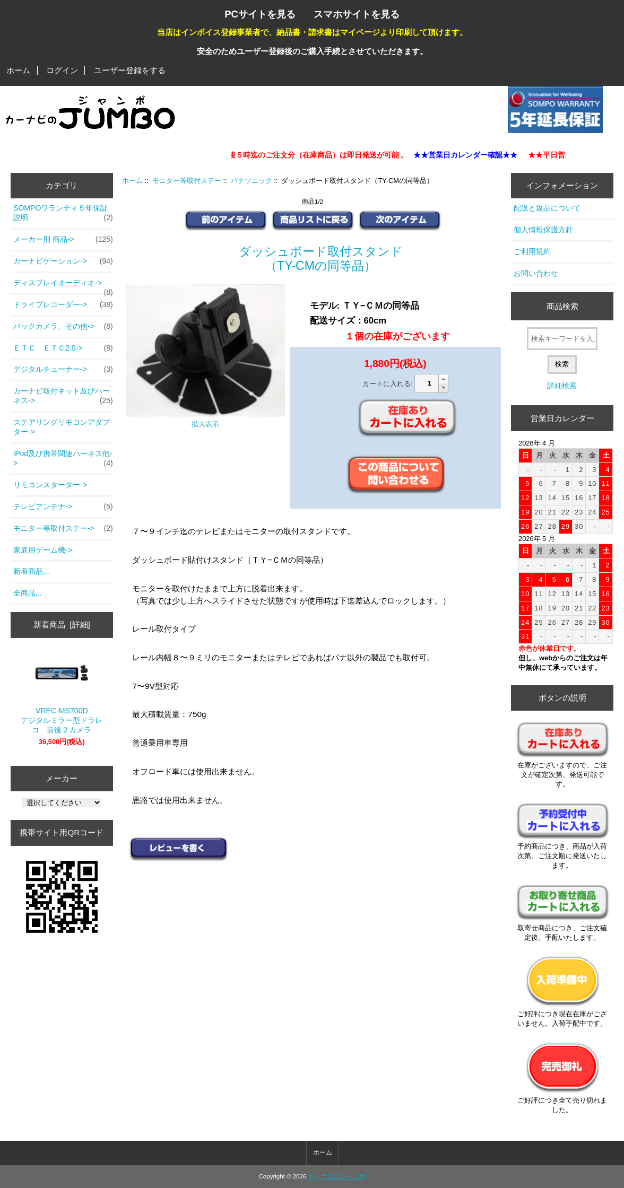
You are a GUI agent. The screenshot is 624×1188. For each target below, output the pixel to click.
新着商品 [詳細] (61, 624)
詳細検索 (562, 385)
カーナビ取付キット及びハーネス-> (63, 396)
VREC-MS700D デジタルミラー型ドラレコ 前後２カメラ (61, 693)
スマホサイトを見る (357, 14)
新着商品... (31, 571)
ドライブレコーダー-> (63, 305)
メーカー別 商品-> (63, 239)
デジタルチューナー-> (63, 369)
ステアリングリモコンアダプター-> (61, 427)
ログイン (62, 70)
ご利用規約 (532, 251)
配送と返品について (547, 208)
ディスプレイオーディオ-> (63, 285)
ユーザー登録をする (130, 70)
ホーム (18, 70)
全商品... (27, 593)
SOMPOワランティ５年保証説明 (63, 213)
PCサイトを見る (260, 14)
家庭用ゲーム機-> (42, 550)
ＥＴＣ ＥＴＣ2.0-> (63, 348)
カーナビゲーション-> (63, 261)
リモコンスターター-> (50, 485)
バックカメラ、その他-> (63, 326)
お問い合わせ (536, 273)
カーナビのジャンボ (337, 1176)
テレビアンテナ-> (63, 507)
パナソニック (251, 181)
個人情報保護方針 (543, 229)
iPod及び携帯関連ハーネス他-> (63, 458)
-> (63, 529)
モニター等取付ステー (186, 181)
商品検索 (562, 306)
